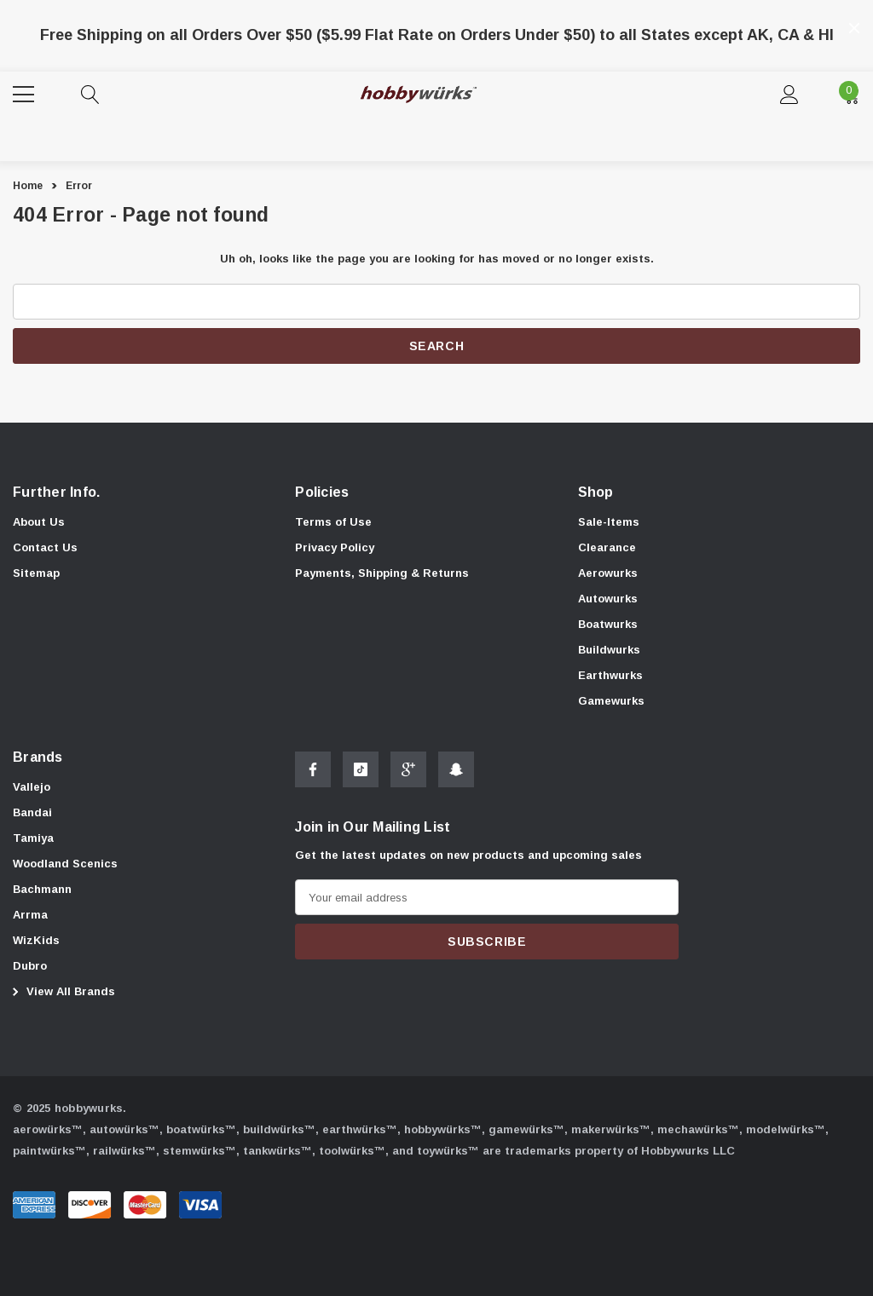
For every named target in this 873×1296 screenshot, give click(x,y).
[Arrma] (30, 917)
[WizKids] (36, 942)
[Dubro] (30, 968)
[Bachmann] (42, 891)
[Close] (854, 28)
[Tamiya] (33, 840)
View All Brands (61, 992)
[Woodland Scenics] (65, 865)
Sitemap (36, 573)
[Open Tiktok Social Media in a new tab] (361, 776)
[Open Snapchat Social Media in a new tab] (456, 776)
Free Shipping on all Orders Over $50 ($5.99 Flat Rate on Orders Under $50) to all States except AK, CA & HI (437, 34)
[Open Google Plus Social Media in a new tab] (408, 776)
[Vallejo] (31, 789)
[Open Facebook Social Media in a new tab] (313, 776)
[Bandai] (32, 814)
